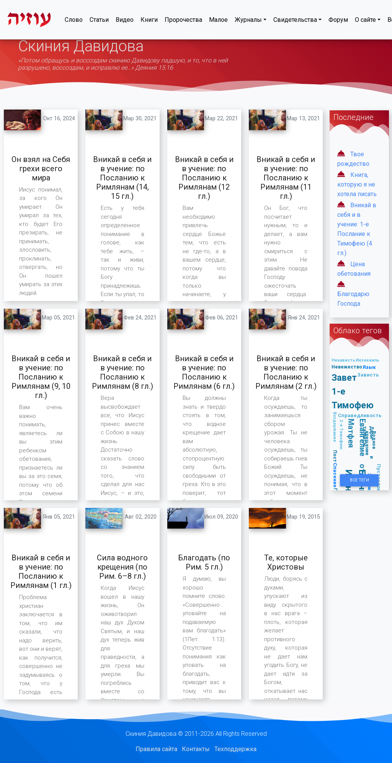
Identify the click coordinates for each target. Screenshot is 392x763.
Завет (344, 377)
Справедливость (360, 415)
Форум (338, 21)
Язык (369, 367)
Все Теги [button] (359, 480)
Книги (149, 21)
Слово (74, 21)
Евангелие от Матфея (357, 446)
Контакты (196, 749)
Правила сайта (156, 749)
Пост (335, 456)
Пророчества (183, 21)
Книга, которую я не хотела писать (357, 184)
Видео (125, 21)
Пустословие (379, 481)
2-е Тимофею (341, 434)
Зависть (368, 375)
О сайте (365, 21)
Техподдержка (235, 749)
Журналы (248, 21)
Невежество (347, 367)
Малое (218, 21)
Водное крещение (370, 443)
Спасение (335, 475)
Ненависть (343, 360)
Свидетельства (295, 21)
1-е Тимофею (353, 398)
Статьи (99, 21)
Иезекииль (367, 360)
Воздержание (335, 427)
